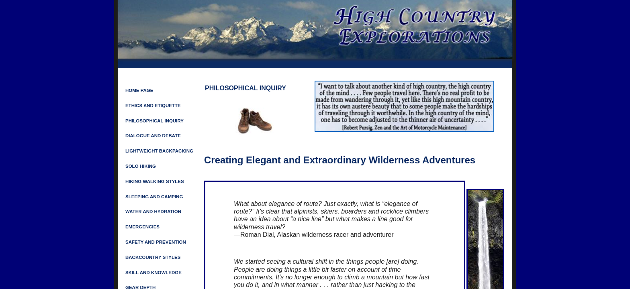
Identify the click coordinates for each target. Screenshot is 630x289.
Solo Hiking (140, 166)
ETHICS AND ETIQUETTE (153, 105)
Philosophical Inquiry (154, 120)
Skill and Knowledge (153, 272)
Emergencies (142, 226)
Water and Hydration (153, 211)
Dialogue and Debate (153, 135)
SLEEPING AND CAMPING (154, 196)
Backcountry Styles (152, 257)
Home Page (139, 90)
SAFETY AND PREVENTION (155, 242)
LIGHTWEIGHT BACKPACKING (159, 151)
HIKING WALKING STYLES (154, 181)
